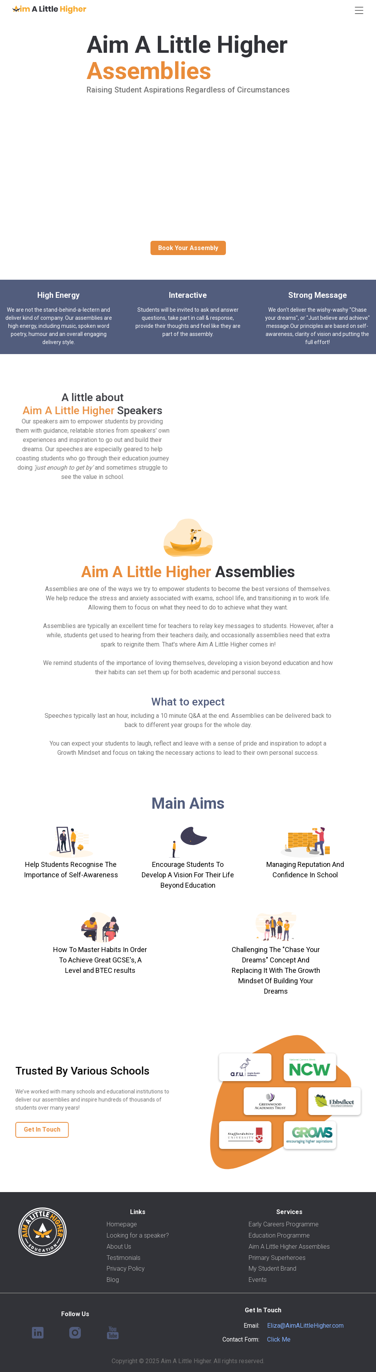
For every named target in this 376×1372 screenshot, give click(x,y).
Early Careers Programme (284, 1224)
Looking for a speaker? (138, 1235)
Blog (113, 1279)
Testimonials (123, 1257)
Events (258, 1279)
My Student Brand (272, 1268)
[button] (359, 9)
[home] (49, 9)
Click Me (279, 1339)
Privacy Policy (126, 1268)
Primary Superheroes (277, 1257)
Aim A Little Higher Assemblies (289, 1246)
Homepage (122, 1224)
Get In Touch (36, 1130)
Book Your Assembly (188, 248)
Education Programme (279, 1235)
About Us (119, 1246)
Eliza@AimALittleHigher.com (305, 1325)
